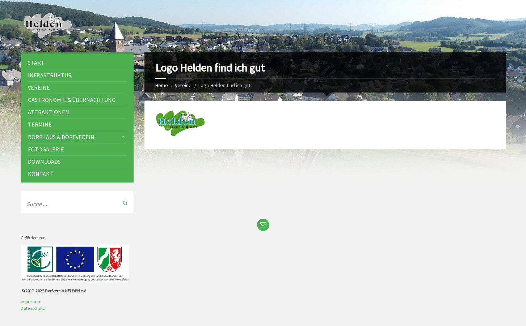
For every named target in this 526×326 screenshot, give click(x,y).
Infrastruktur (50, 75)
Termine (40, 124)
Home (161, 85)
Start (36, 62)
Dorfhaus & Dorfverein (61, 137)
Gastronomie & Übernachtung (71, 99)
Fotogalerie (46, 149)
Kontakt (40, 173)
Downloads (44, 161)
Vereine (183, 85)
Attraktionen (48, 112)
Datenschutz (33, 308)
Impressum (31, 301)
